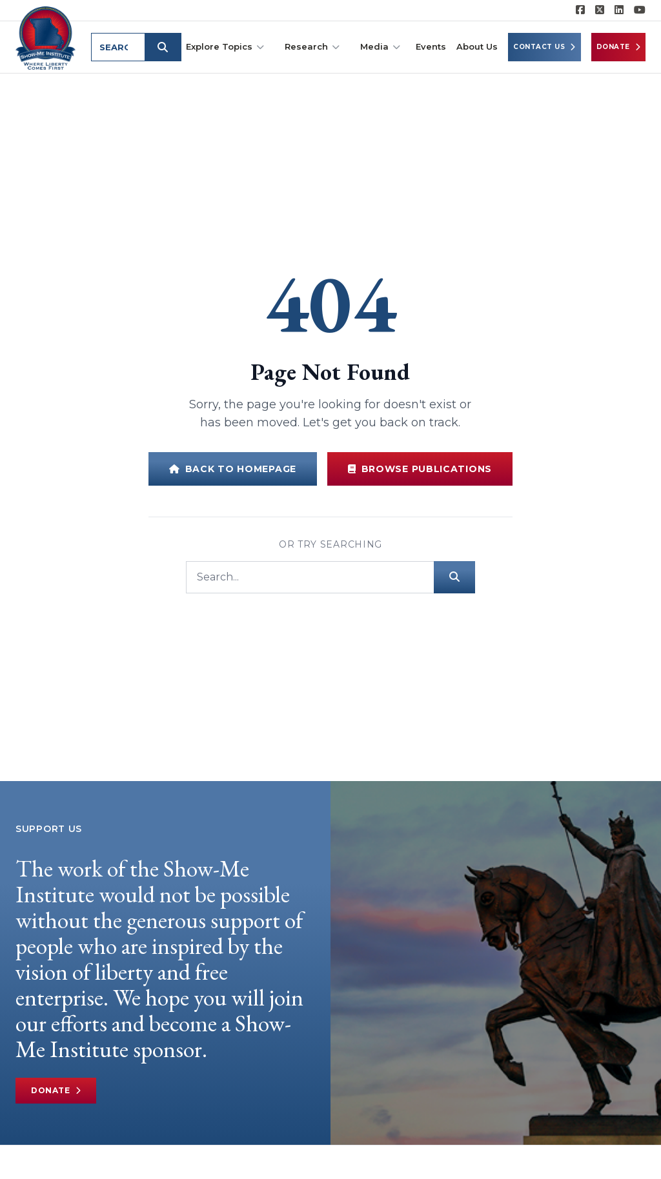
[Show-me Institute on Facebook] (580, 10)
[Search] (310, 577)
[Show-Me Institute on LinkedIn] (619, 10)
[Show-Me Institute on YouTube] (640, 10)
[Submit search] (163, 47)
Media (380, 46)
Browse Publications (420, 469)
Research (312, 46)
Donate (618, 47)
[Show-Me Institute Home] (45, 38)
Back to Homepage (232, 469)
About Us (477, 46)
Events (431, 46)
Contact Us (544, 47)
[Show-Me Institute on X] (599, 10)
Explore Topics (225, 46)
